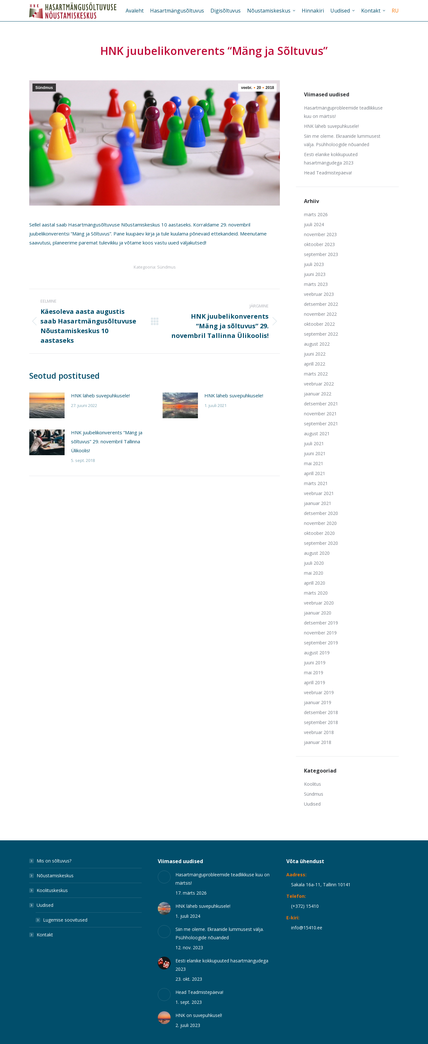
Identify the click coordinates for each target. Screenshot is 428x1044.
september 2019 (321, 643)
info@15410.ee (306, 928)
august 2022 (317, 344)
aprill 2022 (314, 364)
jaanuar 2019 (317, 702)
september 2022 (321, 334)
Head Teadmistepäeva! (328, 173)
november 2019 (320, 633)
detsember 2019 (321, 623)
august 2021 (317, 433)
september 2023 (321, 254)
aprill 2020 (314, 583)
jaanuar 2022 (317, 394)
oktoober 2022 (319, 324)
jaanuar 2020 (317, 613)
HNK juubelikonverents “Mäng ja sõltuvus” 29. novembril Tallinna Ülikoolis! (106, 441)
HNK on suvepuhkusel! (198, 1015)
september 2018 (321, 722)
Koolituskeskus (52, 890)
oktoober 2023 (319, 244)
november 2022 (320, 314)
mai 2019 (313, 672)
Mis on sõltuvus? (54, 861)
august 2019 (317, 653)
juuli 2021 (314, 443)
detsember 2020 (321, 513)
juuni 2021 (314, 453)
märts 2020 (316, 593)
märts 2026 (316, 214)
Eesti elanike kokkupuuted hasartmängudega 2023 (331, 158)
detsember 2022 (321, 304)
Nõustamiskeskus (55, 875)
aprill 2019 (314, 682)
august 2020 (317, 553)
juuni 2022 (314, 354)
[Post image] (47, 405)
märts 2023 (316, 284)
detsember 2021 (321, 404)
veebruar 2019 (319, 692)
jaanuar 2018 (317, 742)
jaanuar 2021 (317, 503)
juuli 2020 (314, 563)
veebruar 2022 (319, 384)
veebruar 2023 (319, 294)
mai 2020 (313, 573)
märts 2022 (316, 374)
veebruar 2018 (319, 732)
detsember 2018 (321, 712)
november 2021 (320, 414)
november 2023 (320, 234)
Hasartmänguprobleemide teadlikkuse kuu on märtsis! (343, 112)
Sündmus (44, 87)
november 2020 (320, 523)
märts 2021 (316, 483)
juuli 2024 (314, 224)
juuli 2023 (314, 264)
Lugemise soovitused (65, 920)
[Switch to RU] (395, 10)
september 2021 (321, 423)
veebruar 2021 (319, 493)
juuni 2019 (314, 662)
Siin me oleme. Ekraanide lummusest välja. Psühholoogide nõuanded (342, 140)
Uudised (312, 804)
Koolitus (312, 784)
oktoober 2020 (319, 533)
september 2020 (321, 543)
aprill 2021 (314, 473)
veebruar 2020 (319, 603)
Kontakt (45, 935)
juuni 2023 (314, 274)
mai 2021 (313, 463)
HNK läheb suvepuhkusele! (100, 395)
